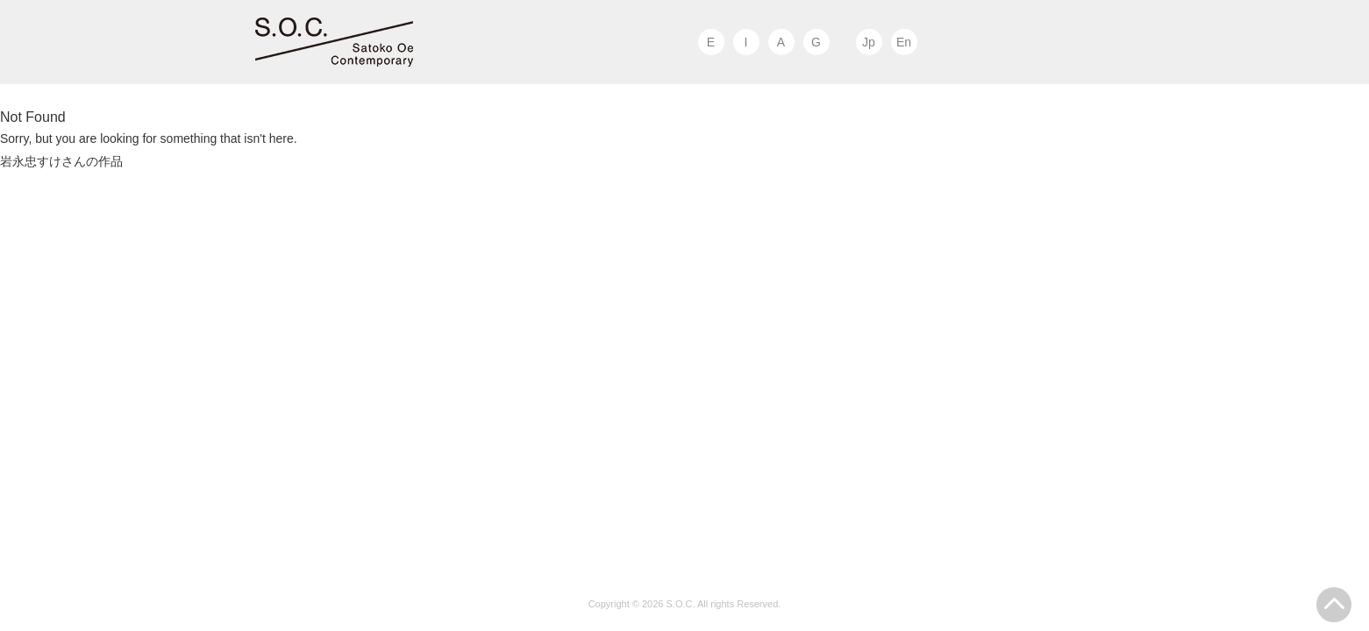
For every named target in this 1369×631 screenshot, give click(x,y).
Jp (868, 42)
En (903, 42)
